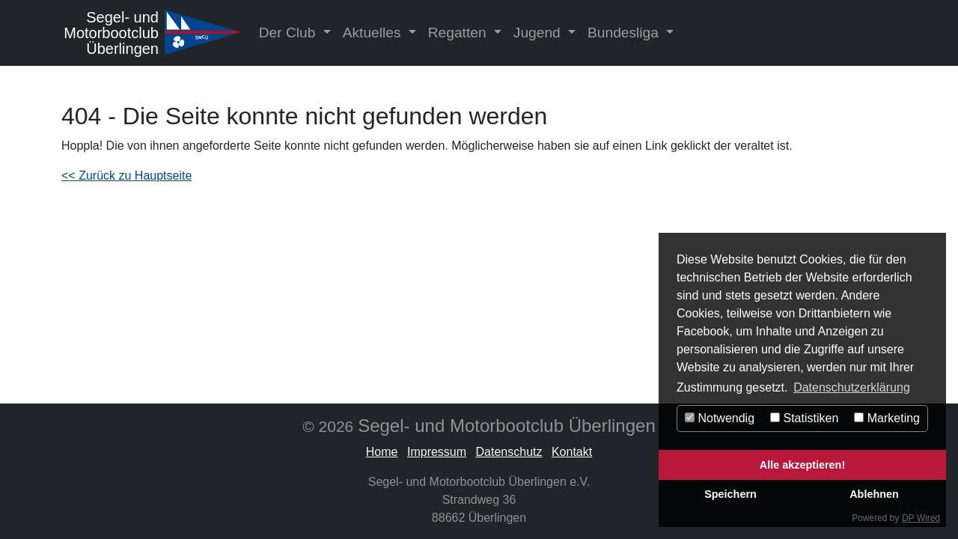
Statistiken (804, 418)
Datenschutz (509, 451)
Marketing (887, 418)
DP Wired (921, 518)
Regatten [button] (459, 32)
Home (382, 451)
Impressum (436, 451)
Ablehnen (874, 494)
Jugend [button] (538, 32)
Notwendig (719, 418)
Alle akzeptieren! (802, 465)
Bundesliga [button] (625, 32)
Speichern (730, 494)
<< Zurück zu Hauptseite (126, 175)
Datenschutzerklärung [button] (851, 387)
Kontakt (572, 451)
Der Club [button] (289, 32)
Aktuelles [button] (374, 32)
